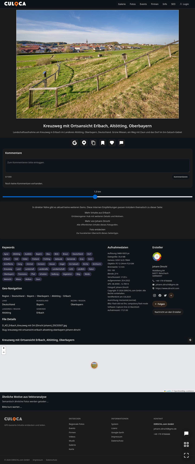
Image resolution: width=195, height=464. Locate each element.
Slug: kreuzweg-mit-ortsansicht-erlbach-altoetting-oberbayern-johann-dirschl (41, 329)
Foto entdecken (97, 229)
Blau (48, 254)
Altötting (16, 254)
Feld (16, 259)
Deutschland (78, 254)
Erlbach (7, 259)
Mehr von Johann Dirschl (97, 221)
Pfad (33, 274)
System (114, 424)
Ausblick (28, 254)
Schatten (43, 274)
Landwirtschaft (59, 269)
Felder (25, 259)
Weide (87, 274)
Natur (91, 269)
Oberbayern (9, 274)
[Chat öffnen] (186, 433)
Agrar (6, 254)
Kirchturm (97, 264)
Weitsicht (7, 279)
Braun (65, 254)
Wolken (28, 279)
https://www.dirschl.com (167, 288)
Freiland (35, 259)
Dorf (89, 254)
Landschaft (29, 269)
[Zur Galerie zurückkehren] (186, 444)
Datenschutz (117, 440)
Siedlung (54, 274)
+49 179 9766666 (164, 280)
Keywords (8, 247)
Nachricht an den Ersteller (168, 312)
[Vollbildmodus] (186, 455)
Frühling (46, 259)
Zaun (38, 279)
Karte (71, 449)
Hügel (62, 264)
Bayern (39, 254)
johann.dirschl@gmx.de (167, 284)
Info (165, 4)
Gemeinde (71, 259)
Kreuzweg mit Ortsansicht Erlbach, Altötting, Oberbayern (97, 125)
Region (5, 296)
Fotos (133, 4)
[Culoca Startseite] (15, 4)
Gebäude (58, 259)
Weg (78, 274)
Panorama (22, 274)
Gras (82, 259)
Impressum (116, 436)
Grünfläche (8, 264)
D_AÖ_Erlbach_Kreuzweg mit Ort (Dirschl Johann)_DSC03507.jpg (34, 325)
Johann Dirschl (159, 266)
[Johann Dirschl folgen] (171, 295)
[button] (94, 365)
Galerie (122, 4)
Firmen (155, 4)
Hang (20, 264)
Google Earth (117, 432)
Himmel (30, 264)
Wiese (18, 279)
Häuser (52, 264)
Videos (72, 436)
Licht (71, 269)
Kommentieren (181, 176)
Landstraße (43, 269)
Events (143, 4)
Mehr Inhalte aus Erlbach (97, 212)
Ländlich (81, 269)
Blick (56, 254)
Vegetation (67, 274)
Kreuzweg (8, 269)
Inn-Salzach (73, 264)
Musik (72, 440)
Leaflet (167, 391)
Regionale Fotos (76, 424)
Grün (90, 259)
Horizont (41, 264)
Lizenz (114, 428)
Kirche (85, 264)
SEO (173, 4)
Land (19, 269)
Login (184, 4)
